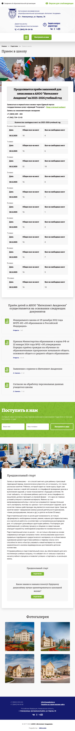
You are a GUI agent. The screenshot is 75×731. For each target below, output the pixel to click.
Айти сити (42, 728)
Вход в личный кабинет (56, 107)
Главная (4, 46)
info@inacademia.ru (48, 702)
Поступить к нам (41, 37)
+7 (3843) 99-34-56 (25, 29)
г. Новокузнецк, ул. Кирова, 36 (32, 17)
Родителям (14, 46)
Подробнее (37, 574)
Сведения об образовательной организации (19, 3)
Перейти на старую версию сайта (53, 704)
